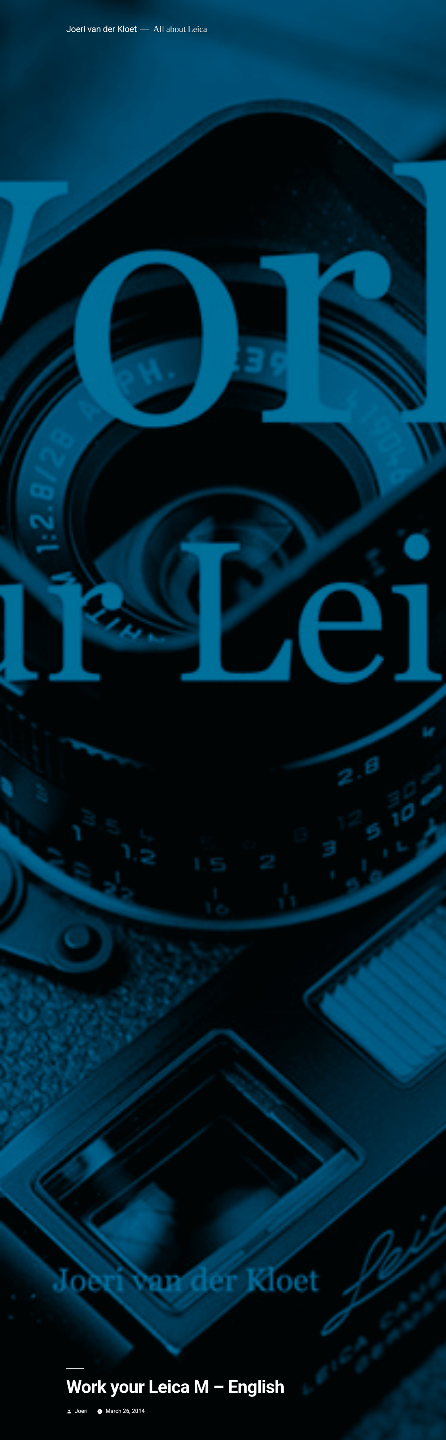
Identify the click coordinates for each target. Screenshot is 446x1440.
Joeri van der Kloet (101, 29)
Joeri (81, 1411)
